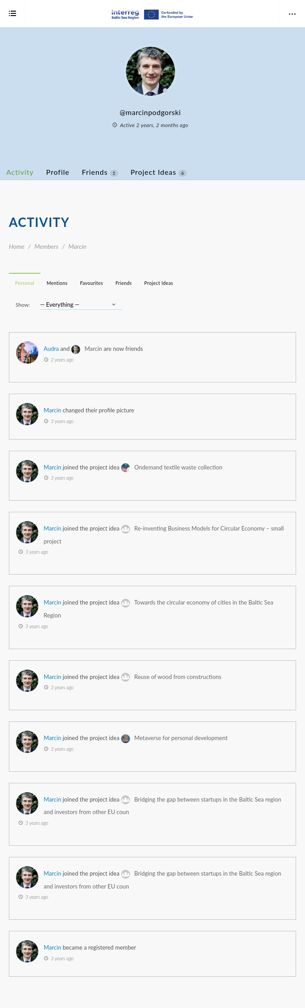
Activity (20, 172)
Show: (23, 304)
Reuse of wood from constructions (178, 676)
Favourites (91, 283)
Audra (51, 348)
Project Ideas (158, 172)
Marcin (93, 348)
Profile (57, 172)
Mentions (57, 283)
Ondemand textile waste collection (178, 467)
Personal (24, 283)
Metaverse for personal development (181, 737)
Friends (100, 172)
